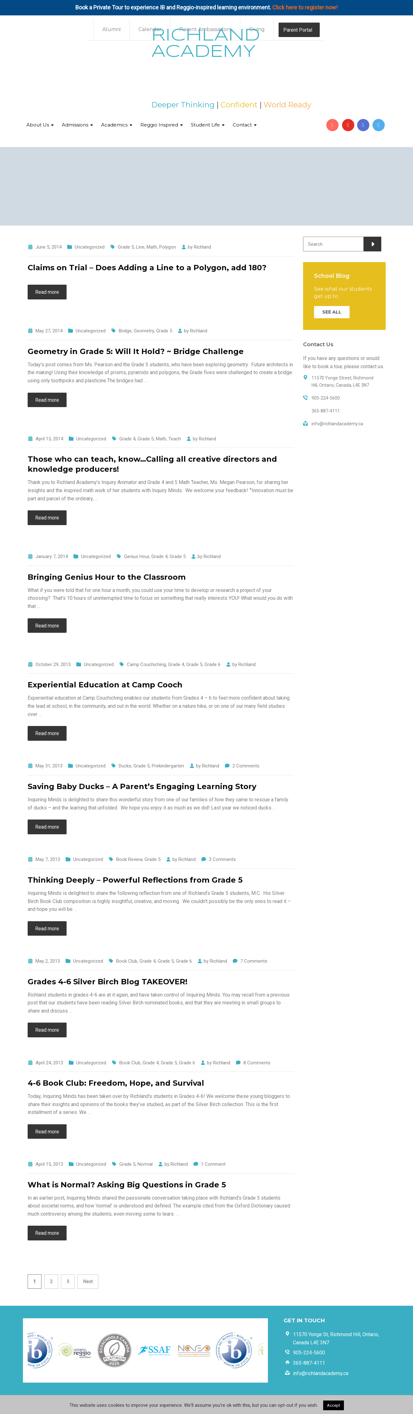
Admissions (75, 125)
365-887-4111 (309, 1363)
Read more (47, 292)
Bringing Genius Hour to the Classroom (107, 577)
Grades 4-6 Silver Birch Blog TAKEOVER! (107, 981)
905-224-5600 (309, 1353)
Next (88, 1281)
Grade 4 (127, 439)
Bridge (125, 331)
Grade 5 (126, 247)
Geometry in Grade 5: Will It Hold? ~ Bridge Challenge (136, 351)
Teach (174, 439)
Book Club (126, 961)
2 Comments (245, 766)
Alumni (111, 29)
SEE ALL (331, 312)
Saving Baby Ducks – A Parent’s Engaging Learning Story (142, 786)
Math (152, 247)
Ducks (125, 766)
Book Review (129, 859)
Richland (202, 247)
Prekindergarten (168, 766)
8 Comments (256, 1063)
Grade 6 (212, 664)
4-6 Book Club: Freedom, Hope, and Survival (116, 1083)
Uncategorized (90, 247)
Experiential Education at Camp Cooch (105, 684)
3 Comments (222, 859)
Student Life (205, 125)
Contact (242, 125)
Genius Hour (136, 556)
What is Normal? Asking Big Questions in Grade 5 (127, 1184)
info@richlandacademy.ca (320, 1373)
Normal (145, 1164)
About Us (37, 125)
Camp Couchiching (146, 664)
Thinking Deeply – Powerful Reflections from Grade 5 (135, 879)
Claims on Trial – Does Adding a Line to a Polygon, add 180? (147, 267)
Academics (114, 125)
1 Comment (213, 1164)
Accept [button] (333, 1405)
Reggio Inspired (159, 125)
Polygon (167, 247)
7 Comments (253, 961)
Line (140, 247)
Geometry (144, 331)
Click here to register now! (305, 7)
